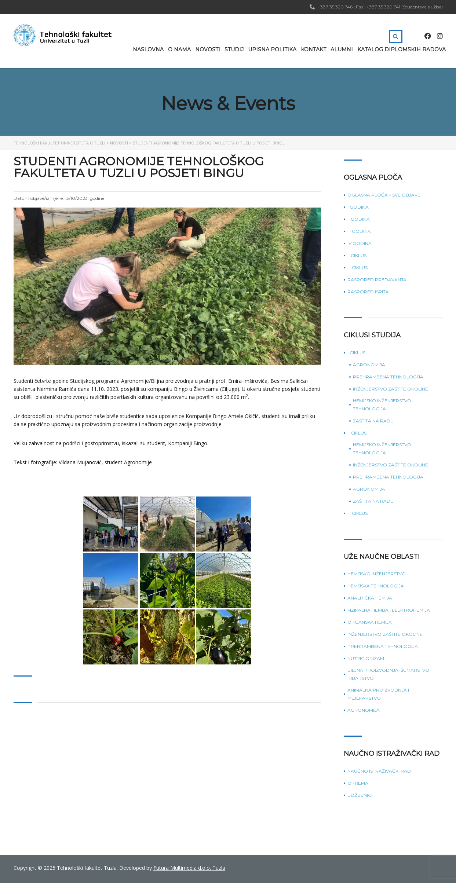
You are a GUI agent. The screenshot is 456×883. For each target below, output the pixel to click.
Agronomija (369, 364)
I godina (358, 207)
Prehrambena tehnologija (388, 377)
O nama (179, 49)
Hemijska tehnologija (375, 586)
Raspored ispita (368, 291)
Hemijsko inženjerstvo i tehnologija (383, 404)
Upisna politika (272, 49)
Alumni (342, 49)
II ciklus (356, 255)
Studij (234, 49)
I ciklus (356, 352)
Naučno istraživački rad (379, 771)
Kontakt (313, 49)
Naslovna (148, 49)
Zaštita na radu (373, 421)
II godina (358, 219)
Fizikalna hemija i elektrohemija (388, 610)
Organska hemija (369, 622)
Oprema (357, 783)
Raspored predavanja (376, 279)
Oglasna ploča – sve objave (383, 195)
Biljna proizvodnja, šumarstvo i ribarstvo (389, 674)
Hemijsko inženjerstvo (376, 573)
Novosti (207, 49)
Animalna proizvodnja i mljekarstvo (378, 694)
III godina (359, 231)
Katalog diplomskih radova (401, 49)
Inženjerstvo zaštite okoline (390, 389)
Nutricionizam (365, 658)
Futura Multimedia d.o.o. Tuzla (189, 867)
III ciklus (357, 267)
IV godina (359, 243)
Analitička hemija (369, 598)
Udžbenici (359, 795)
